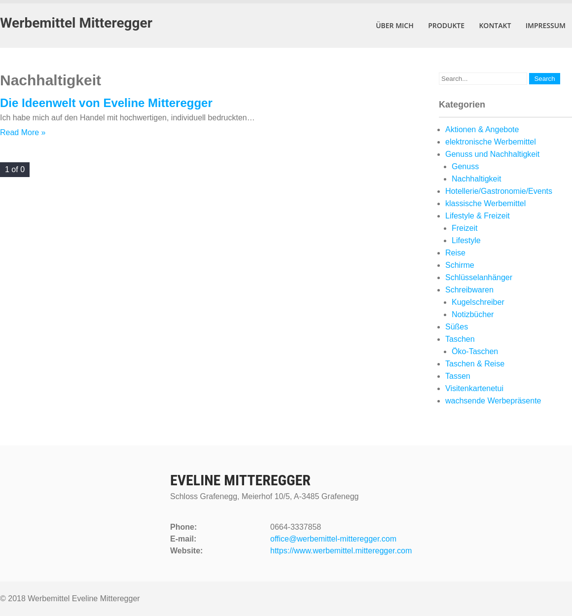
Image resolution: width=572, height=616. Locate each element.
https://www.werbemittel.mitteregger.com (341, 550)
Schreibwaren (469, 290)
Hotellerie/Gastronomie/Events (498, 191)
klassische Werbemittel (485, 203)
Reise (455, 253)
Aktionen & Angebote (482, 129)
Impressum (546, 25)
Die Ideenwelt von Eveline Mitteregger (106, 102)
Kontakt (495, 25)
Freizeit (464, 228)
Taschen (460, 339)
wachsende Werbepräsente (493, 401)
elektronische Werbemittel (490, 142)
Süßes (456, 327)
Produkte (446, 25)
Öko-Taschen (475, 351)
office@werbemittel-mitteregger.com (333, 539)
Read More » (23, 132)
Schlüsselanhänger (478, 277)
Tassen (457, 376)
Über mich (395, 25)
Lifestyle (466, 240)
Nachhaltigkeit (476, 179)
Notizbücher (473, 314)
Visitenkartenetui (474, 388)
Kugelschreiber (478, 302)
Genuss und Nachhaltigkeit (492, 154)
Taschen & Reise (474, 364)
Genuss (465, 166)
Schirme (459, 265)
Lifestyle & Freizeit (477, 216)
